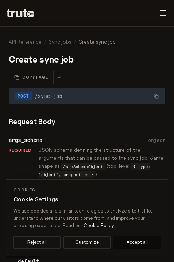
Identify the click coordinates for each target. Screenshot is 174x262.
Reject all (37, 242)
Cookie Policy (99, 225)
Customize (87, 242)
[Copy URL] (156, 96)
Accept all (137, 242)
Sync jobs (60, 42)
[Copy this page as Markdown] (31, 77)
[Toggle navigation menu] (163, 13)
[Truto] (25, 13)
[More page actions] (59, 77)
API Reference (25, 42)
